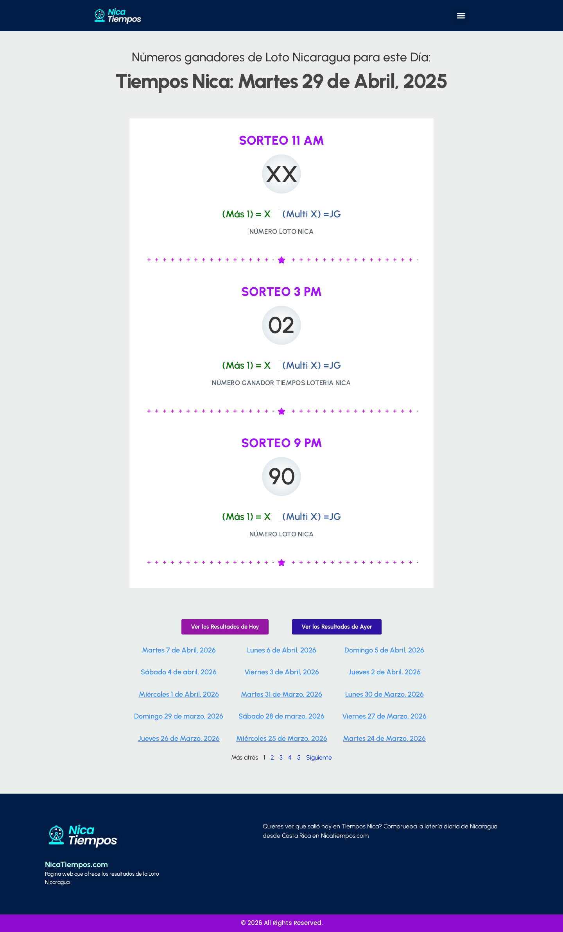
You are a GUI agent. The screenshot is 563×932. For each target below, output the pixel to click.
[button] (460, 15)
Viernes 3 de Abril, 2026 (281, 672)
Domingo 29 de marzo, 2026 (178, 716)
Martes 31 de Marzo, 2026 (281, 694)
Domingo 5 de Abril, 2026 (384, 650)
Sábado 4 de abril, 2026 (179, 672)
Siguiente (319, 757)
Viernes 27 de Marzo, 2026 (384, 716)
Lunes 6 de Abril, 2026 (281, 650)
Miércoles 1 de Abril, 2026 (179, 694)
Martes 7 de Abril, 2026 (179, 650)
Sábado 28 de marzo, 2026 (281, 716)
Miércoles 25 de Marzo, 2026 (281, 738)
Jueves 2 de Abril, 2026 (384, 672)
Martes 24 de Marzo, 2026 (384, 738)
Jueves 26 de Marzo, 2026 (179, 738)
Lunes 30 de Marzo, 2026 (384, 694)
